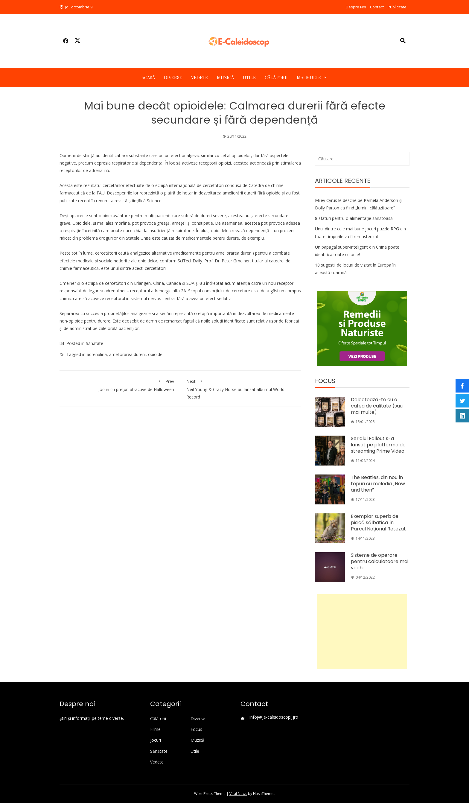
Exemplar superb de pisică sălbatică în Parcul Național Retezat (378, 522)
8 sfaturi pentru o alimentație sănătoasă (354, 218)
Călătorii (276, 77)
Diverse (173, 77)
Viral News (238, 793)
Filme (155, 729)
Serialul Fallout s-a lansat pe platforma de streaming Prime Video (378, 444)
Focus (196, 729)
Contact (377, 7)
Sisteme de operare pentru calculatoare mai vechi (379, 561)
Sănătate (94, 343)
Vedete (199, 77)
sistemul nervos (146, 298)
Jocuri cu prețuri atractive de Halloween (120, 384)
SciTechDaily (190, 261)
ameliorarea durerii (127, 354)
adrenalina (97, 354)
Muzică (225, 77)
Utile (249, 77)
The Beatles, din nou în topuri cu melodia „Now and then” (378, 483)
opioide (155, 354)
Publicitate (397, 7)
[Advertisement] (362, 631)
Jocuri (155, 740)
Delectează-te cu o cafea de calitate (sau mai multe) (377, 406)
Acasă (148, 77)
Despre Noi (356, 7)
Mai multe (309, 77)
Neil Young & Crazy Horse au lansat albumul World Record (240, 388)
